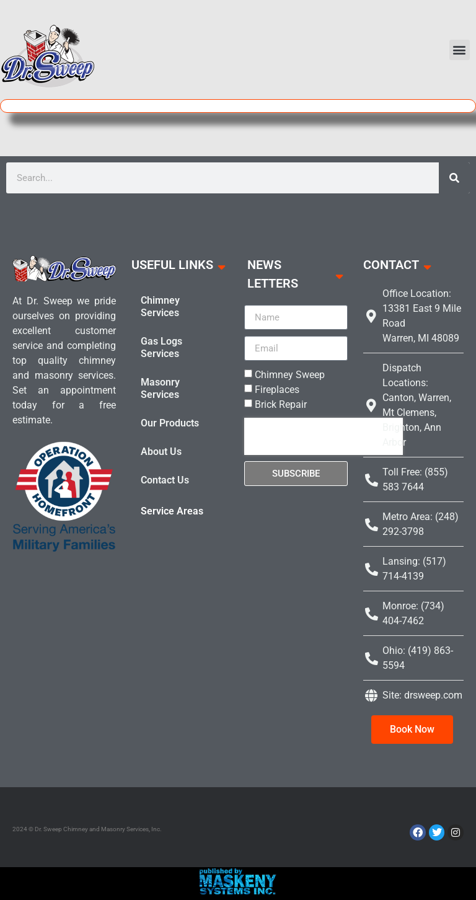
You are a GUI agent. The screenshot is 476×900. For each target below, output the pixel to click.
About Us (161, 451)
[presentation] (323, 436)
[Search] (454, 177)
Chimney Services (160, 306)
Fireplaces (277, 389)
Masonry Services (160, 388)
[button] (459, 50)
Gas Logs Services (161, 347)
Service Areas (172, 511)
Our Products (170, 423)
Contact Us (165, 480)
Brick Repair (281, 404)
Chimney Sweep (290, 375)
